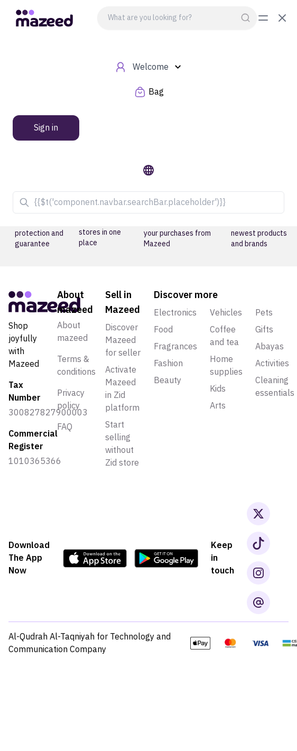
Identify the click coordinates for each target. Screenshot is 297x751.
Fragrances (175, 346)
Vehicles (226, 313)
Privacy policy (71, 399)
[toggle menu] (273, 18)
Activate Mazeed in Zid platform (122, 389)
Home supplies (226, 365)
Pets (264, 313)
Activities (272, 363)
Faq (64, 427)
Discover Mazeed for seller (123, 340)
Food (163, 329)
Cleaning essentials (274, 387)
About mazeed (72, 332)
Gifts (264, 329)
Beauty (167, 380)
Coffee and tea (224, 336)
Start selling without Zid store (122, 444)
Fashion (168, 363)
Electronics (175, 313)
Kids (218, 389)
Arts (218, 406)
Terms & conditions (76, 365)
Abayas (269, 346)
